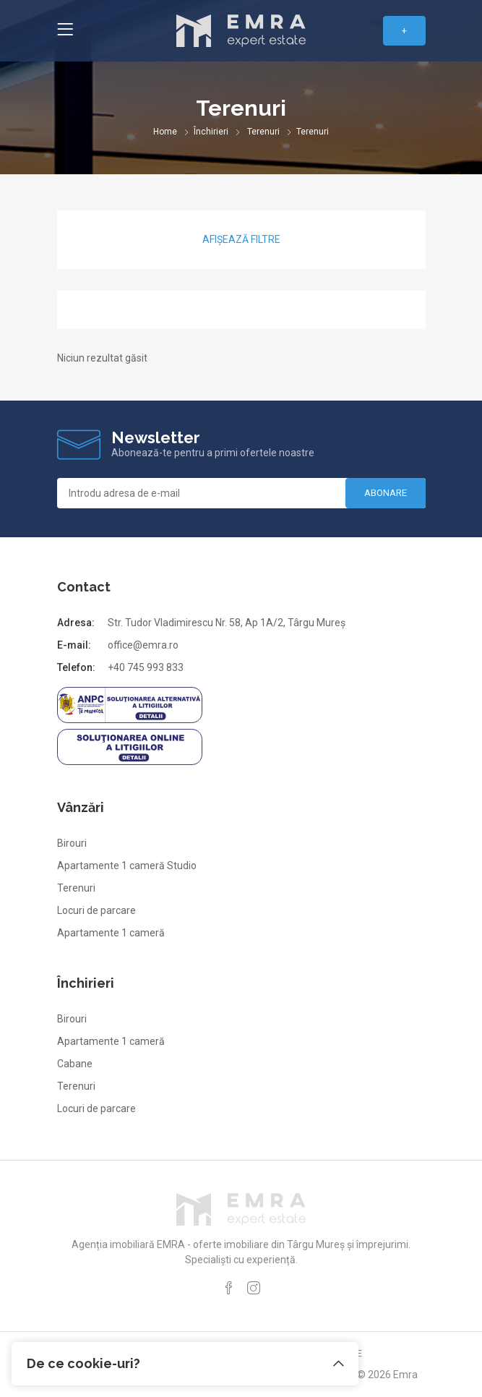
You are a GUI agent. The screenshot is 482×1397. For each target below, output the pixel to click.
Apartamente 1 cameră (111, 933)
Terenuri (263, 132)
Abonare (385, 492)
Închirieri (211, 132)
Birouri (72, 843)
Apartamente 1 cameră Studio (127, 865)
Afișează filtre (241, 239)
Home (165, 132)
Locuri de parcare (96, 910)
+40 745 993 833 (146, 667)
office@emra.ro (143, 645)
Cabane (74, 1063)
